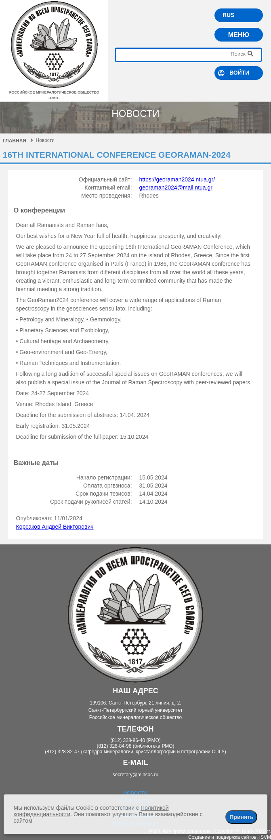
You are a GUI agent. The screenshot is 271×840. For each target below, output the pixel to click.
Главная (18, 141)
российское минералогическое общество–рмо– (54, 92)
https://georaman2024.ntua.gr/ (177, 179)
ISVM (265, 837)
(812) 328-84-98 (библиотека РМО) (135, 746)
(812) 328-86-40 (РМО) (135, 740)
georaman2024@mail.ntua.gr (175, 187)
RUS (229, 15)
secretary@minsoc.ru (136, 774)
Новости (135, 793)
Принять (241, 817)
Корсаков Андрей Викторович (55, 526)
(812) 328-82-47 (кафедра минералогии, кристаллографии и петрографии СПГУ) (135, 752)
